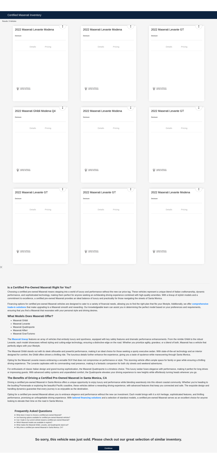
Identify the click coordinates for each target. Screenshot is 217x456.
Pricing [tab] (48, 47)
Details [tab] (33, 47)
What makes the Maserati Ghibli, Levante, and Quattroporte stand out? (42, 425)
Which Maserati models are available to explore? (34, 422)
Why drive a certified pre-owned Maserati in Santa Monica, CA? (39, 427)
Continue (108, 448)
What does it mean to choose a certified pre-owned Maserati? (39, 415)
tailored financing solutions (86, 398)
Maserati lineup (20, 339)
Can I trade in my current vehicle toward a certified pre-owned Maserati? (42, 420)
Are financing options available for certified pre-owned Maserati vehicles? (43, 417)
